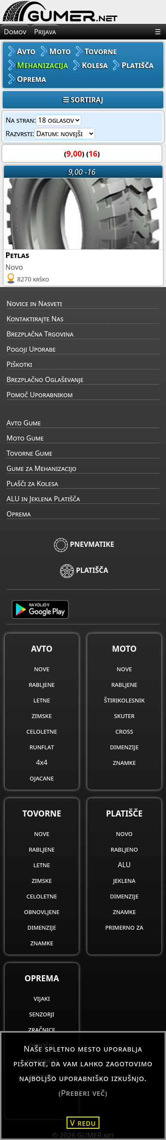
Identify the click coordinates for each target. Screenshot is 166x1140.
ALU (124, 864)
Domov (15, 31)
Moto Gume (25, 438)
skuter (124, 715)
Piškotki (19, 364)
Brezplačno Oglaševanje (44, 379)
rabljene (41, 684)
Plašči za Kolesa (32, 483)
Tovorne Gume (29, 453)
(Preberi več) (82, 1093)
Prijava (45, 31)
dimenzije (124, 746)
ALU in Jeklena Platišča (43, 498)
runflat (41, 746)
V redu (83, 1122)
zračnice (41, 1029)
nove (41, 668)
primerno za (124, 927)
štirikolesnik (124, 700)
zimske (42, 715)
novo (124, 833)
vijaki (42, 998)
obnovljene (42, 911)
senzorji (41, 1014)
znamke (124, 762)
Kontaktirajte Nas (35, 318)
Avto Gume (23, 423)
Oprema (18, 514)
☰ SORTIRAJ (83, 100)
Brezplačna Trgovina (39, 334)
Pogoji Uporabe (31, 349)
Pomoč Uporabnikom (39, 394)
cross (124, 731)
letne (41, 700)
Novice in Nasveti (34, 303)
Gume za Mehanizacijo (41, 468)
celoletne (41, 731)
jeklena (124, 880)
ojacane (42, 778)
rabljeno (124, 849)
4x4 (41, 762)
